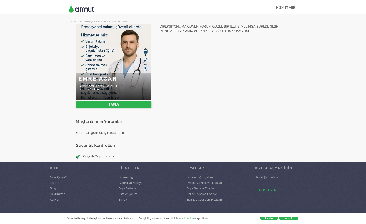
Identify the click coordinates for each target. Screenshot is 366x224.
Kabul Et (288, 218)
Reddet (269, 218)
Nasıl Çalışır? (58, 177)
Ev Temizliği (126, 177)
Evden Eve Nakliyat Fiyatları (205, 183)
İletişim (54, 183)
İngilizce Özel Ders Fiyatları (204, 199)
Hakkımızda (57, 194)
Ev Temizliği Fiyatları (200, 177)
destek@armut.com (267, 177)
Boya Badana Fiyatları (201, 188)
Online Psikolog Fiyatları (202, 194)
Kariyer (54, 199)
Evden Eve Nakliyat (130, 183)
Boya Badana (127, 188)
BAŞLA (113, 104)
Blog (53, 188)
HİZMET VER (285, 7)
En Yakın (123, 199)
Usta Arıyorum (127, 194)
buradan (189, 218)
